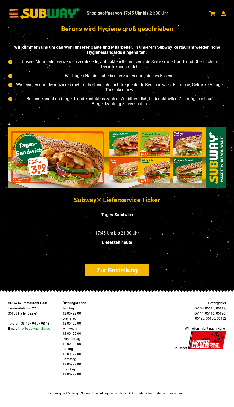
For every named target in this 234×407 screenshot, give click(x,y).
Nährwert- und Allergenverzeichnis (103, 393)
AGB (132, 393)
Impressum (176, 393)
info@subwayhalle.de (34, 328)
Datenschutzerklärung (152, 393)
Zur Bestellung (117, 270)
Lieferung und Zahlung (63, 393)
